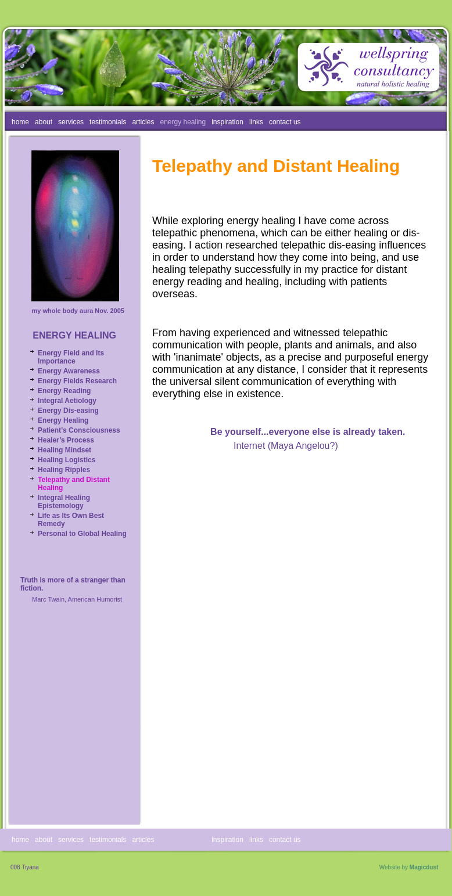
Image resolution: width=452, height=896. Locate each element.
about (43, 122)
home (20, 122)
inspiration (227, 122)
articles (143, 122)
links (256, 122)
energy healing (183, 122)
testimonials (107, 122)
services (71, 122)
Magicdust (424, 867)
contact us (285, 122)
